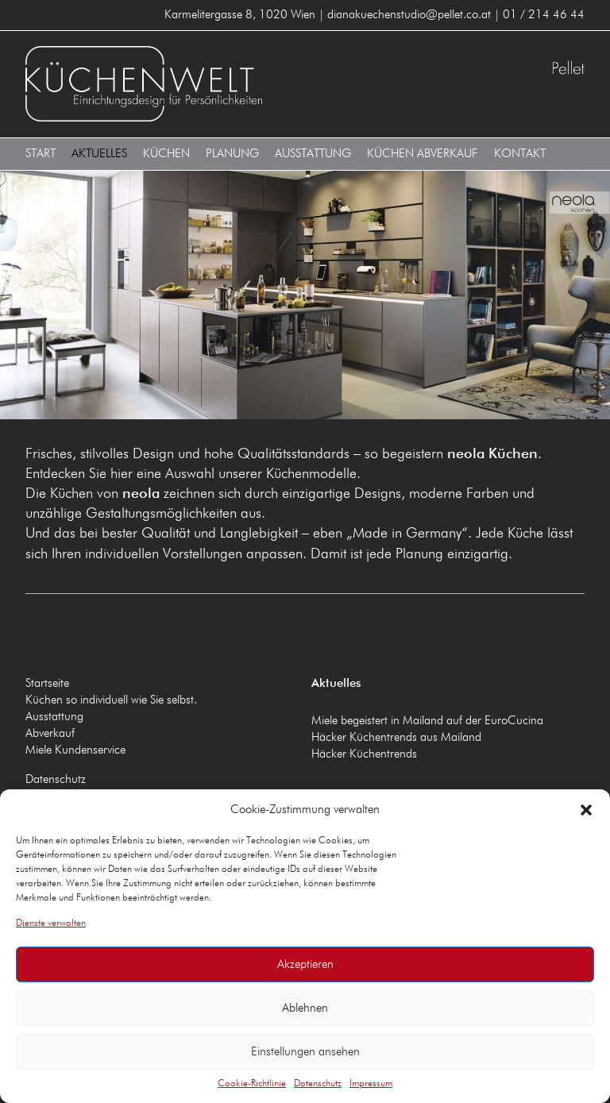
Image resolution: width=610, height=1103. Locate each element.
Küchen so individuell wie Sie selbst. (111, 700)
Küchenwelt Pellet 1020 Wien (162, 83)
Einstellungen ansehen (305, 1052)
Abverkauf (50, 733)
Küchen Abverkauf (422, 154)
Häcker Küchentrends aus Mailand (396, 737)
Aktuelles (99, 154)
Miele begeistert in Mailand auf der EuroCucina (427, 721)
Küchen (166, 154)
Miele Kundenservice (75, 750)
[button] (586, 810)
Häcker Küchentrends (364, 754)
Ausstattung (313, 154)
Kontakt (520, 154)
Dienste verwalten (51, 923)
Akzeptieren (305, 964)
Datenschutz (318, 1084)
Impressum (370, 1084)
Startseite (47, 683)
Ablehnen (305, 1008)
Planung (232, 154)
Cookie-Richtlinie (252, 1084)
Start (40, 154)
